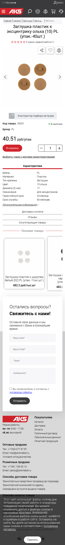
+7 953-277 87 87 (17, 449)
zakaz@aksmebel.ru (20, 470)
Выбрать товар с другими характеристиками (29, 156)
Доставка (39, 425)
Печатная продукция (46, 441)
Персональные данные (47, 437)
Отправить (19, 400)
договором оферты (21, 392)
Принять (32, 539)
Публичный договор (45, 433)
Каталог (39, 421)
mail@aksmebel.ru (19, 453)
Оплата (38, 429)
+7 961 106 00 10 (17, 466)
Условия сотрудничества (17, 456)
